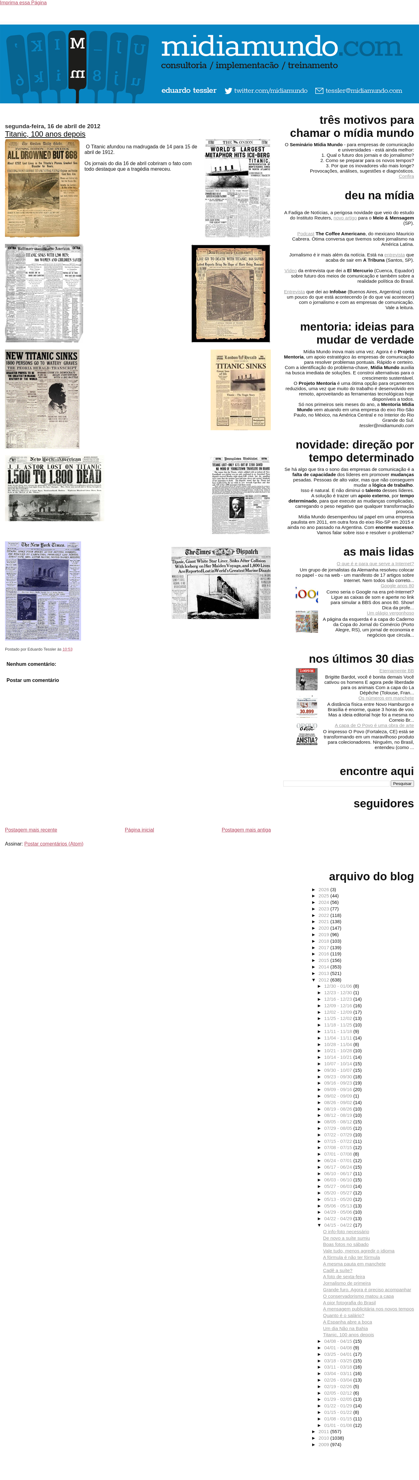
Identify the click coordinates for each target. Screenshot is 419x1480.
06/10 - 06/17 (338, 1173)
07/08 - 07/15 (338, 1147)
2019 (324, 934)
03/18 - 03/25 (338, 1360)
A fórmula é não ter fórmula (351, 1257)
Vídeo (291, 270)
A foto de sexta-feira (344, 1276)
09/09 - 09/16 (338, 1089)
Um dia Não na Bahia (345, 1328)
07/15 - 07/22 (338, 1141)
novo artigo (345, 217)
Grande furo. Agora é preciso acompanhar (367, 1289)
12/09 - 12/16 (338, 1005)
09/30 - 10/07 (338, 1070)
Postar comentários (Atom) (53, 843)
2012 (324, 979)
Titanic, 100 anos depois (45, 134)
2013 (324, 973)
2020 (324, 928)
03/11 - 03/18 (338, 1366)
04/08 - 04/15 (338, 1341)
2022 (324, 915)
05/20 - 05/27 (338, 1192)
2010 (324, 1438)
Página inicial (139, 830)
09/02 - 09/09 (338, 1096)
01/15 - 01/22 (338, 1412)
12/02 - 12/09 (338, 1012)
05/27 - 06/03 (338, 1186)
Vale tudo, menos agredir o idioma (358, 1250)
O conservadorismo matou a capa (358, 1296)
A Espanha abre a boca (347, 1321)
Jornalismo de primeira (347, 1283)
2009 (324, 1444)
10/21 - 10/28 (338, 1050)
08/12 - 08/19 (338, 1115)
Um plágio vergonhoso (390, 613)
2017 (324, 947)
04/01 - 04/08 (338, 1347)
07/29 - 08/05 (338, 1128)
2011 (324, 1431)
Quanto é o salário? (343, 1315)
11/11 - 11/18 (338, 1031)
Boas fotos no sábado (346, 1244)
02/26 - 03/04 (338, 1380)
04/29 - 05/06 (338, 1212)
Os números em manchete (386, 698)
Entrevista (294, 291)
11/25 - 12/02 (338, 1018)
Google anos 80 (397, 585)
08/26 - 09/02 (338, 1102)
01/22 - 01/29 (338, 1405)
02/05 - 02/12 (338, 1393)
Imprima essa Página (23, 2)
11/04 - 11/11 (338, 1037)
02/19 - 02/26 (338, 1386)
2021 (324, 921)
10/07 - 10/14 (338, 1063)
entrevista (395, 254)
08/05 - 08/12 (338, 1121)
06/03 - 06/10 (338, 1179)
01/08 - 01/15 (338, 1418)
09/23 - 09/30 (338, 1076)
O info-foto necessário (346, 1231)
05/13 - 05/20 (338, 1199)
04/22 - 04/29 (338, 1218)
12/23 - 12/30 (338, 992)
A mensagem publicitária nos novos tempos (368, 1308)
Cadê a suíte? (338, 1270)
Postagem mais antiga (246, 830)
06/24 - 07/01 (338, 1160)
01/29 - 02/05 (338, 1399)
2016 (324, 953)
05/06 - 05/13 (338, 1205)
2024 (324, 902)
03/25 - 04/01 (338, 1354)
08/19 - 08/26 (338, 1109)
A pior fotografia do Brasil (349, 1302)
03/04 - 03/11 (338, 1373)
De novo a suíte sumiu (346, 1238)
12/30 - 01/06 (338, 986)
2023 (324, 908)
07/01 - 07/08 (338, 1154)
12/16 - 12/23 (338, 999)
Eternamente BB (397, 670)
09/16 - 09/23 (338, 1082)
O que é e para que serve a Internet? (375, 563)
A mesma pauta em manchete (354, 1263)
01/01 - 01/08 (338, 1425)
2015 (324, 960)
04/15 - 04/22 (338, 1225)
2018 (324, 941)
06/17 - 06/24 (338, 1167)
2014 (324, 966)
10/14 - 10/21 (338, 1057)
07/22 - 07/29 (338, 1134)
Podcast (305, 233)
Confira (406, 176)
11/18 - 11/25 (338, 1024)
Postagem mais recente (31, 830)
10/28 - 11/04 (338, 1044)
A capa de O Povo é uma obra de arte (374, 725)
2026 (324, 889)
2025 (324, 895)
